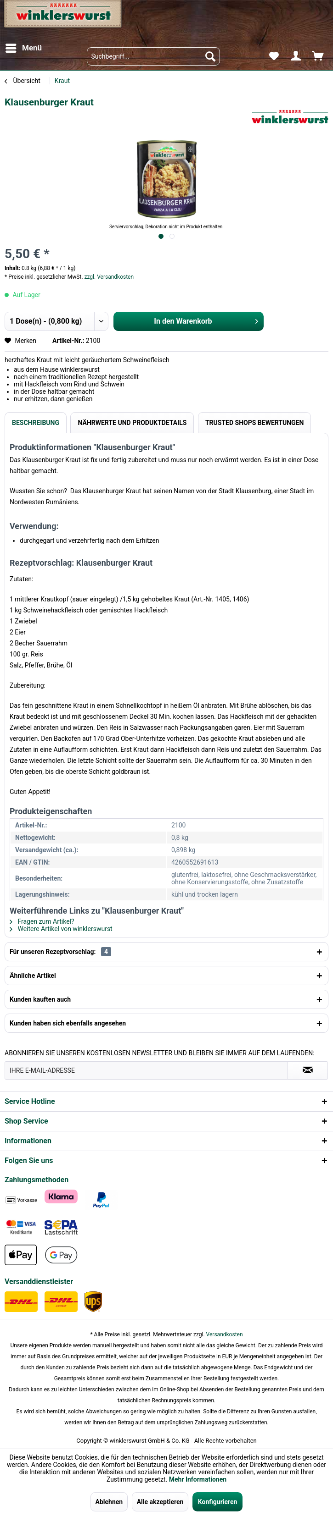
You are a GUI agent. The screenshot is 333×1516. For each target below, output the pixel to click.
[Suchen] (210, 56)
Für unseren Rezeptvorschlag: (60, 951)
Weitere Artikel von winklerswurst (61, 928)
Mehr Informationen (197, 1479)
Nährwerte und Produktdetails (132, 422)
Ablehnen (109, 1501)
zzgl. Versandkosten (109, 277)
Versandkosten (224, 1334)
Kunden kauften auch (40, 999)
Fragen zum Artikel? (42, 921)
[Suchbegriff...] (153, 56)
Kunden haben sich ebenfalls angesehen (68, 1023)
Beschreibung (35, 422)
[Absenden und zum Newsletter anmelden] (308, 1070)
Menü (24, 46)
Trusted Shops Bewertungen (254, 422)
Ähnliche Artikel (33, 975)
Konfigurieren (217, 1501)
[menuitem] (23, 48)
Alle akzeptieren (160, 1501)
